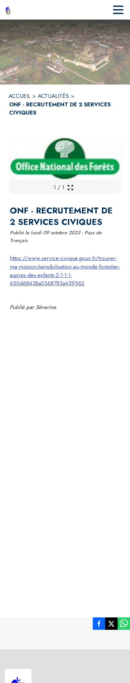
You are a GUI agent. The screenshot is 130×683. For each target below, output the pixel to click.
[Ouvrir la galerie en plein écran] (70, 187)
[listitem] (99, 624)
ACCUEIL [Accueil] (19, 96)
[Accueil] (8, 9)
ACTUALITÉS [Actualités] (53, 96)
